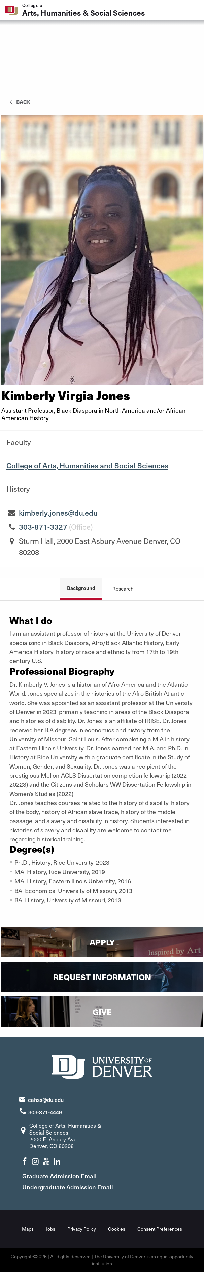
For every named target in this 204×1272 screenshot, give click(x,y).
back (19, 101)
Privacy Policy (81, 1229)
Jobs (50, 1229)
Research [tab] (123, 588)
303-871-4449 (45, 1112)
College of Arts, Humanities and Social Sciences (87, 465)
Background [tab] (81, 587)
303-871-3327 (43, 527)
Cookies (116, 1229)
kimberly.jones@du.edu (58, 512)
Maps (28, 1229)
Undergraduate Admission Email (67, 1187)
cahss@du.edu (46, 1099)
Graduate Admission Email (59, 1176)
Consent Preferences (159, 1229)
